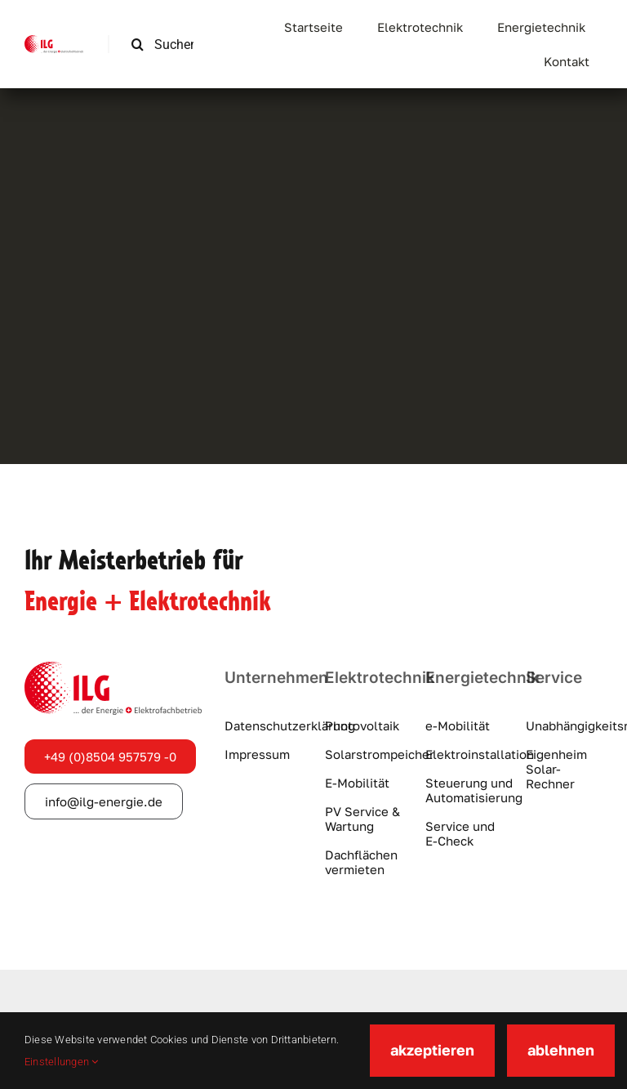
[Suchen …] (169, 44)
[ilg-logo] (53, 41)
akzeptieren (432, 1050)
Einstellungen (61, 1062)
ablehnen (560, 1050)
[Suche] (137, 44)
